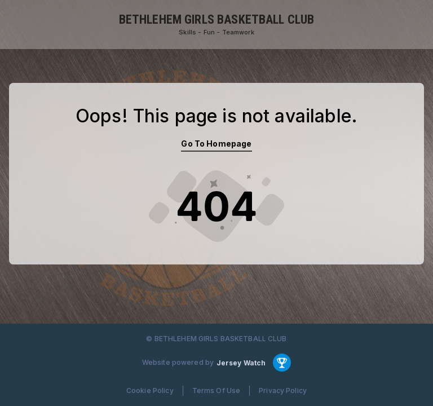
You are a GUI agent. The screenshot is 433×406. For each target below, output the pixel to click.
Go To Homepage (216, 143)
